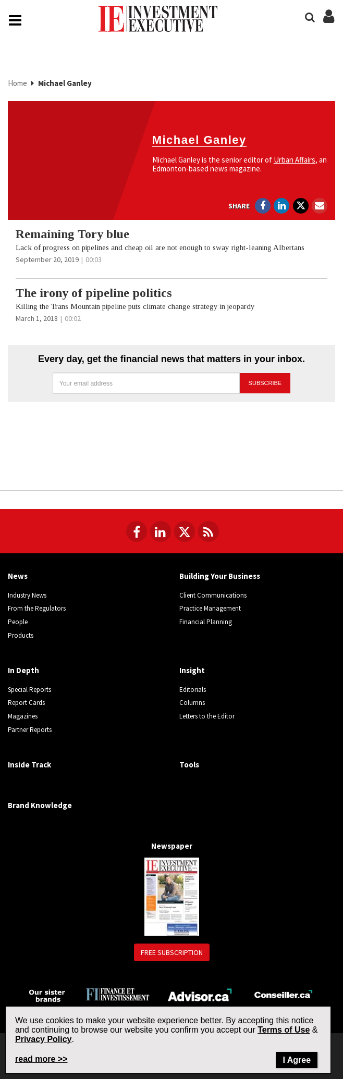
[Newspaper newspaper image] (171, 895)
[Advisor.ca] (200, 993)
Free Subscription (172, 952)
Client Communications (213, 595)
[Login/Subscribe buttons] (329, 22)
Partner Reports (30, 729)
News (18, 576)
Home (18, 83)
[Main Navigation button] (15, 20)
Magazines (23, 716)
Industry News (27, 595)
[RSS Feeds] (208, 531)
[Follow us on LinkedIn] (160, 531)
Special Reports (29, 689)
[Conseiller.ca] (283, 993)
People (18, 621)
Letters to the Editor (207, 716)
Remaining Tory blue (72, 234)
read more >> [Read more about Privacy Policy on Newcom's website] (41, 1059)
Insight (192, 670)
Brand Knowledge (40, 805)
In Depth (23, 670)
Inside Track (29, 765)
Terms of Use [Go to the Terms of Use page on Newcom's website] (284, 1029)
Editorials (192, 689)
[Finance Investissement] (117, 993)
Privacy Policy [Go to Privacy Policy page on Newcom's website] (43, 1039)
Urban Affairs (294, 160)
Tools (189, 765)
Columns (192, 702)
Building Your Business (219, 576)
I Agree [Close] (297, 1060)
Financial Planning (205, 621)
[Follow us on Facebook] (136, 531)
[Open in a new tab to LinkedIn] (281, 206)
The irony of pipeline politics (94, 293)
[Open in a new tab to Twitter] (301, 206)
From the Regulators (37, 608)
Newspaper (171, 846)
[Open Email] (319, 206)
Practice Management (210, 608)
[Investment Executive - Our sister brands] (47, 994)
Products (20, 635)
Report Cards (26, 702)
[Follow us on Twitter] (184, 531)
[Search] (310, 17)
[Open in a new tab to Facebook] (263, 206)
